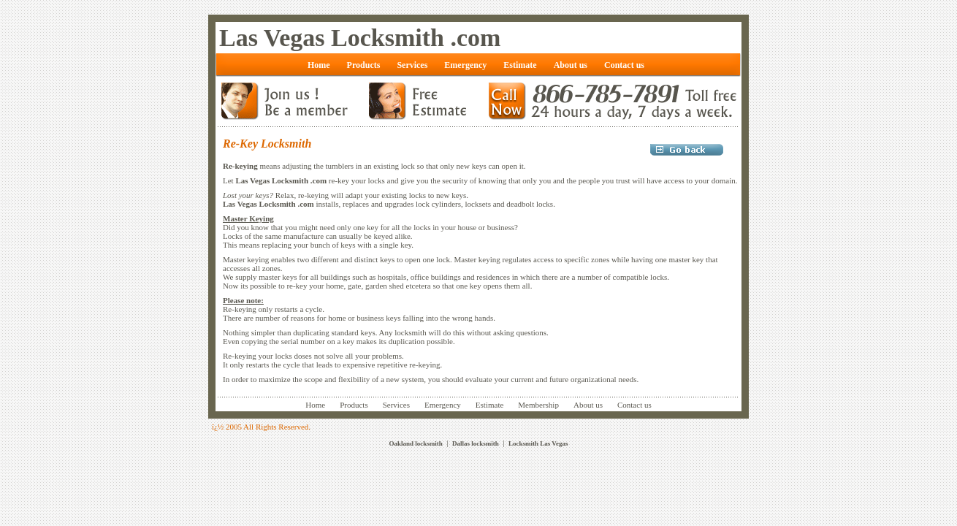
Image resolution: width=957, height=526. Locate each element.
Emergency (442, 404)
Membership (538, 404)
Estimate (490, 404)
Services (396, 404)
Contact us (634, 404)
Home (315, 404)
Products (354, 404)
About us (588, 404)
